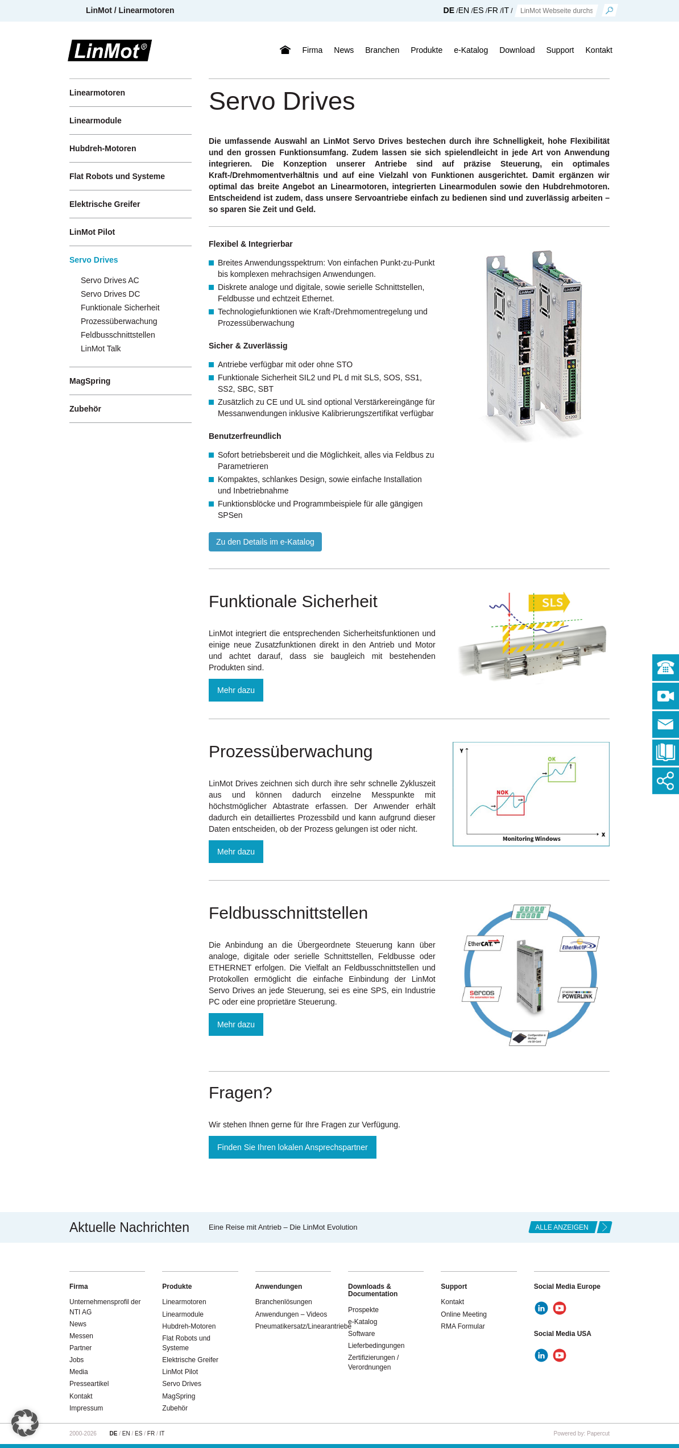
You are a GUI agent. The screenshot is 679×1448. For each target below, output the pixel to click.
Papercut (598, 1433)
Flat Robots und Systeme (117, 176)
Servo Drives (93, 259)
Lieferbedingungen (376, 1346)
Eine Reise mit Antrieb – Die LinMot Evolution (283, 1227)
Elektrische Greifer (104, 204)
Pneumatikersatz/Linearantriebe (303, 1326)
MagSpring (89, 380)
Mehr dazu (236, 690)
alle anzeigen (561, 1227)
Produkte (426, 50)
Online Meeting (464, 1314)
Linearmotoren (97, 92)
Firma (312, 50)
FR (492, 10)
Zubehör (85, 408)
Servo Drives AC (110, 280)
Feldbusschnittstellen (118, 334)
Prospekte (363, 1310)
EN (463, 10)
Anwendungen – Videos (291, 1314)
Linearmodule (95, 120)
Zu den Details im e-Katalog (265, 541)
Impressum (86, 1408)
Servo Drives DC (110, 293)
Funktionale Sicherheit (120, 307)
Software (361, 1334)
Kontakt (599, 50)
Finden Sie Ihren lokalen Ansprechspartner (292, 1147)
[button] (25, 1423)
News (344, 50)
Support (560, 50)
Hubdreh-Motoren (102, 148)
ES (478, 10)
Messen (81, 1336)
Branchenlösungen (283, 1302)
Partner (80, 1348)
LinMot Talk (101, 348)
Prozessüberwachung (119, 321)
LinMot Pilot (92, 232)
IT (505, 10)
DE (449, 10)
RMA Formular (463, 1326)
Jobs (76, 1360)
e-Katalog (471, 50)
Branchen (382, 50)
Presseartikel (89, 1384)
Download (517, 50)
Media (78, 1372)
